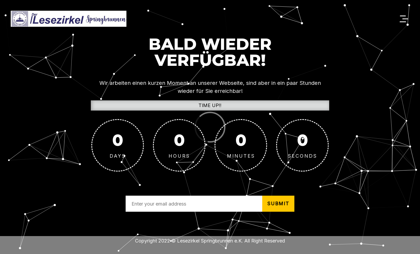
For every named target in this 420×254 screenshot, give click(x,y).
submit (278, 203)
